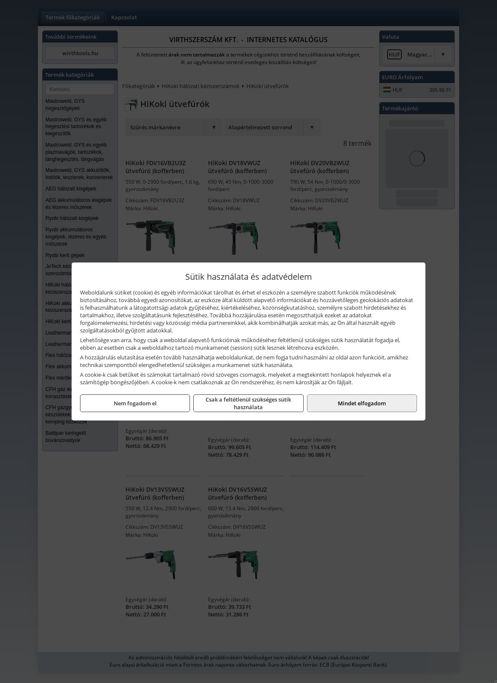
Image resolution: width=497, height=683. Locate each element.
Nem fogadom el (135, 403)
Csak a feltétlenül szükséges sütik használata (248, 403)
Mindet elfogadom (362, 403)
